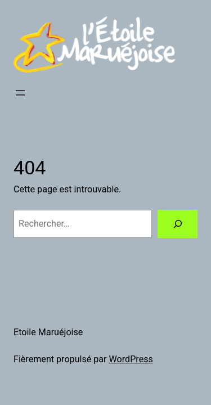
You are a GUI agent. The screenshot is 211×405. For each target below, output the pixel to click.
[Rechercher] (177, 224)
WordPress (131, 359)
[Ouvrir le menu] (20, 93)
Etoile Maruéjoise (48, 332)
